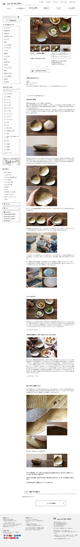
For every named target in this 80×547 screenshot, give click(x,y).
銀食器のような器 (8, 73)
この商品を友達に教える (56, 62)
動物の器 (6, 53)
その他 (5, 199)
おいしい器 (6, 39)
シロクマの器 (7, 56)
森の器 (5, 70)
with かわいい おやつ (8, 194)
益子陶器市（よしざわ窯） (10, 191)
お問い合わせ (72, 1)
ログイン (56, 1)
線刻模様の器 (7, 30)
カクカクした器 (7, 47)
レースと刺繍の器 (8, 76)
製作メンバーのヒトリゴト (10, 196)
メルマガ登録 (41, 1)
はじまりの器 (7, 27)
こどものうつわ (7, 174)
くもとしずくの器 (8, 67)
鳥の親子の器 (7, 62)
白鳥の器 (6, 64)
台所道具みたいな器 (8, 36)
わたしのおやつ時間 (8, 182)
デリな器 (6, 50)
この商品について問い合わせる (57, 64)
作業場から (6, 187)
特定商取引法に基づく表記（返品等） (59, 61)
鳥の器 (5, 59)
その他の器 (6, 81)
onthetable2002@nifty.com (61, 524)
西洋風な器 (6, 33)
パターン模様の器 (8, 44)
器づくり (6, 189)
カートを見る (64, 1)
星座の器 (6, 79)
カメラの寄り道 (7, 179)
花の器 (5, 42)
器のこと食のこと (8, 172)
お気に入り (49, 1)
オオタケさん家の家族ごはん (10, 177)
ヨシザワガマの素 (8, 184)
